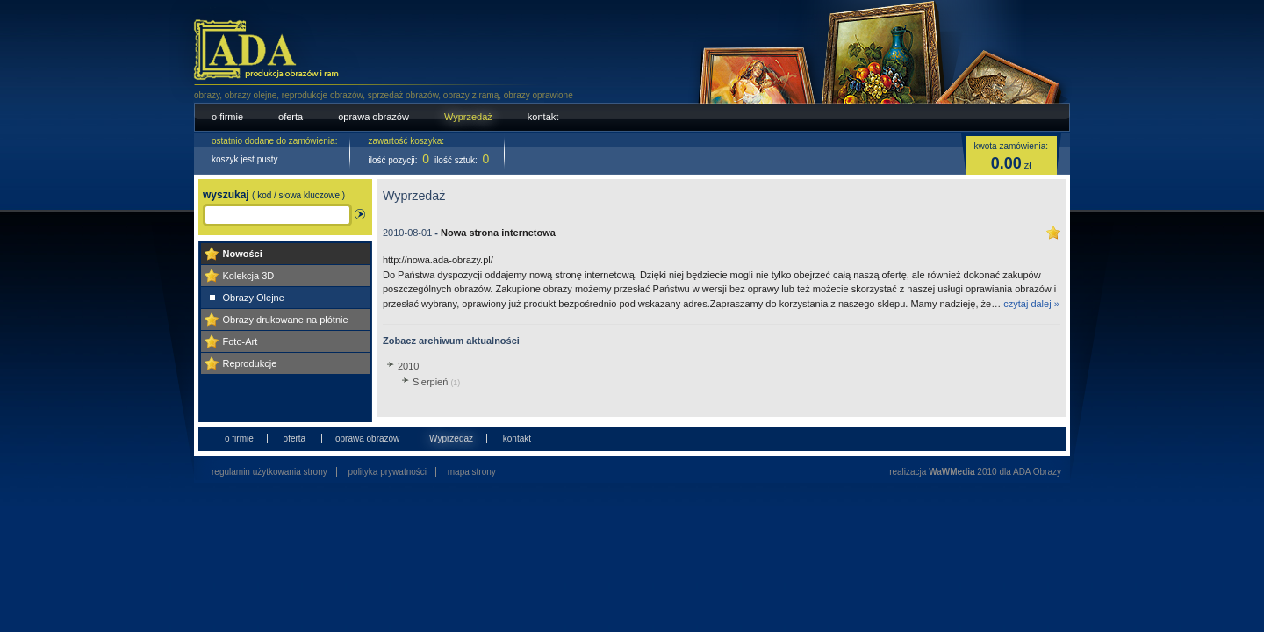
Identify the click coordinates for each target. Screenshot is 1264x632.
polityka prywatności (387, 472)
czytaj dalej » (1031, 303)
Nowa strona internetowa (498, 232)
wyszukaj (274, 195)
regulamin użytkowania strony (269, 472)
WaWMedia (951, 472)
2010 (408, 366)
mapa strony (472, 472)
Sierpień (436, 382)
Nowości (242, 253)
